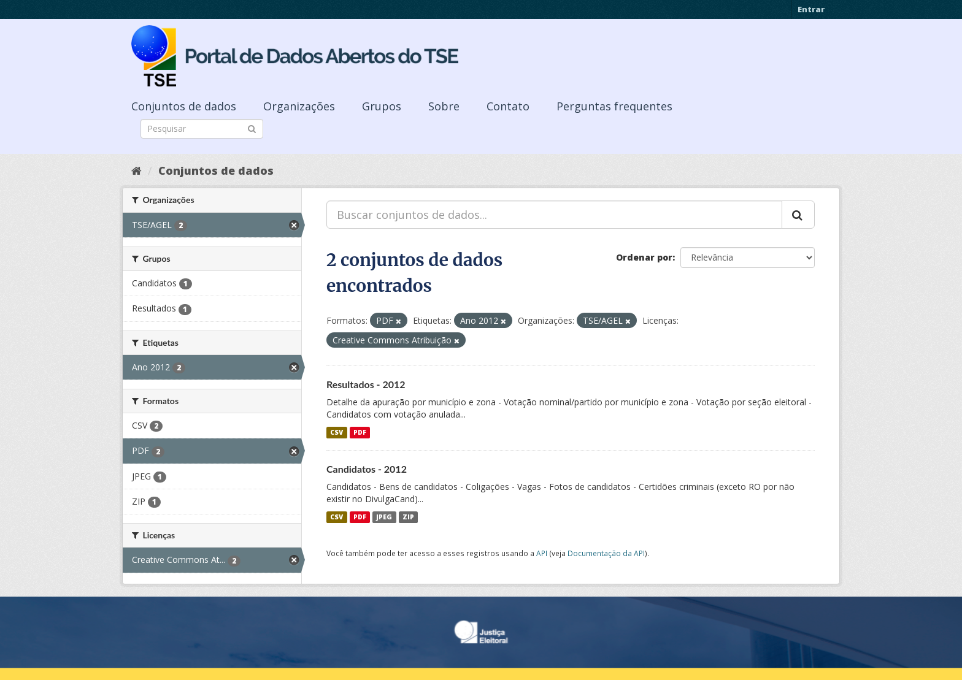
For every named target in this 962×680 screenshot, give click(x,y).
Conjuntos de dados (183, 106)
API (541, 553)
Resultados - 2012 (366, 384)
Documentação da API (606, 553)
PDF (359, 432)
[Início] (136, 170)
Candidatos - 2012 (366, 469)
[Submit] (252, 128)
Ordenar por (644, 257)
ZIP (408, 517)
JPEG (384, 517)
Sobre (444, 106)
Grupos (381, 106)
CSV (336, 432)
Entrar (811, 9)
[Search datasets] (201, 129)
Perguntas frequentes (614, 106)
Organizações (299, 106)
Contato (508, 106)
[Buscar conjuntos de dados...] (554, 215)
